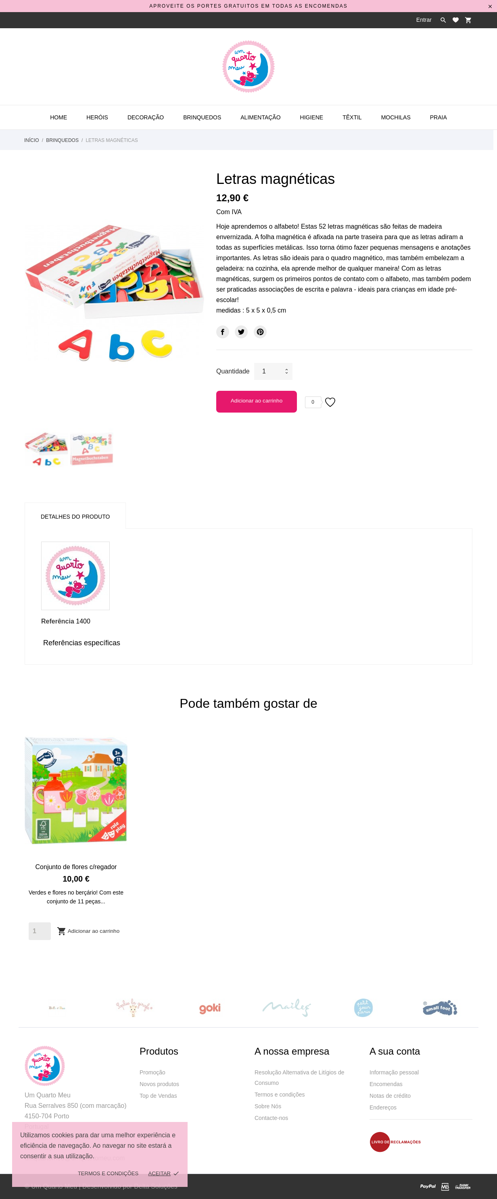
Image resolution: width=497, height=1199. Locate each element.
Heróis (97, 117)
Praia (438, 117)
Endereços (383, 1107)
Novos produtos (159, 1084)
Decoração (145, 117)
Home (58, 117)
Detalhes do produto (75, 516)
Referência (57, 621)
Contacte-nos (271, 1118)
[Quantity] (40, 931)
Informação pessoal (394, 1072)
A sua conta (395, 1051)
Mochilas (396, 117)
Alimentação (260, 117)
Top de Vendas (158, 1096)
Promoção (152, 1072)
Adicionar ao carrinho (256, 401)
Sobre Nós (268, 1106)
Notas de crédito (390, 1096)
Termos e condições (280, 1094)
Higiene (312, 117)
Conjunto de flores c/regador (76, 866)
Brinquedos (202, 117)
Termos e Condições (108, 1173)
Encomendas (386, 1084)
